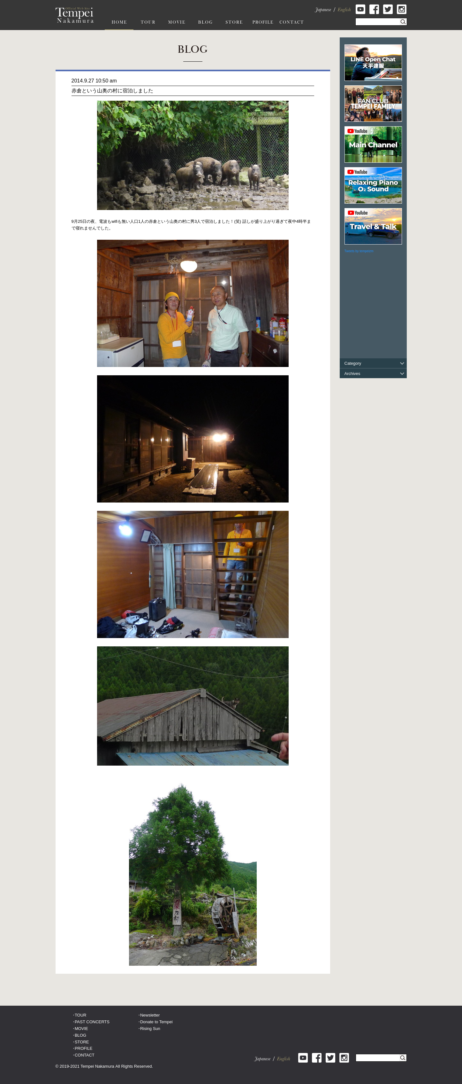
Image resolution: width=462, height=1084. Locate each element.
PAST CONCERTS (92, 1021)
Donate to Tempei (156, 1021)
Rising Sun (150, 1028)
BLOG (80, 1035)
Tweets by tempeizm (359, 251)
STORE (82, 1042)
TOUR (81, 1015)
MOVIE (81, 1028)
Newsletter (150, 1015)
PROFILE (84, 1048)
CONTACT (85, 1055)
